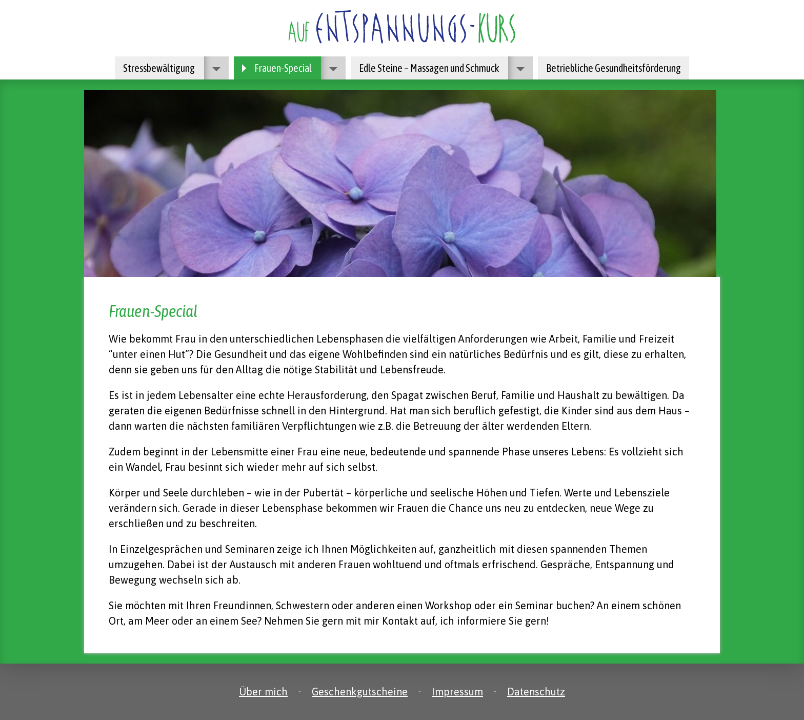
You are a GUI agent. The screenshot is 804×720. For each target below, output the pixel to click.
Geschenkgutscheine (360, 691)
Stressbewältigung (172, 67)
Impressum (457, 691)
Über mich (263, 691)
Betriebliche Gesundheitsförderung (613, 68)
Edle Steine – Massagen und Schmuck (442, 67)
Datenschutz (536, 691)
